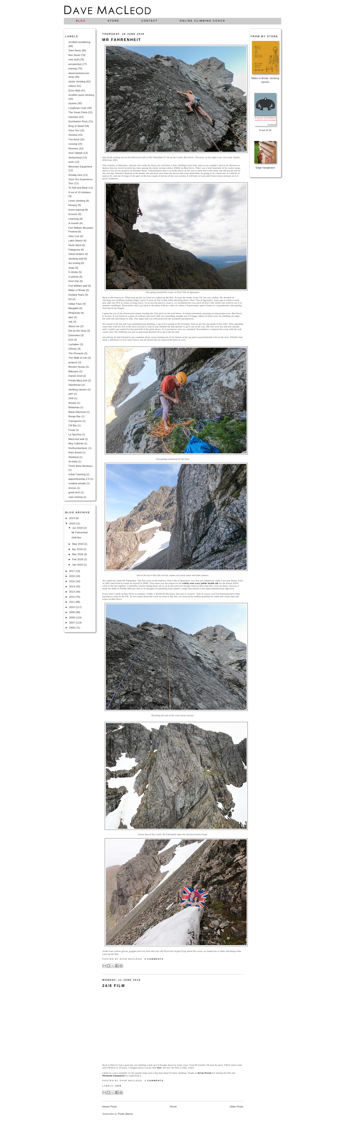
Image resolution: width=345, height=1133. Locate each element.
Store (113, 20)
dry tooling (74, 262)
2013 (72, 591)
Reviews (73, 148)
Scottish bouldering (79, 42)
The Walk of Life (77, 357)
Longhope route (77, 107)
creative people (77, 483)
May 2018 (78, 543)
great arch (74, 492)
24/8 (70, 398)
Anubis (72, 402)
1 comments (154, 1080)
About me (73, 326)
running (72, 143)
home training (76, 209)
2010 (72, 607)
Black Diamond (77, 411)
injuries (72, 103)
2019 (72, 518)
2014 (72, 586)
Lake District (75, 240)
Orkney (72, 348)
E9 (70, 299)
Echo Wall (74, 90)
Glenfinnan (74, 384)
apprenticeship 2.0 (79, 478)
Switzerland (75, 157)
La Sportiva (74, 434)
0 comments (154, 959)
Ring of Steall (76, 125)
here (159, 1067)
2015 (72, 581)
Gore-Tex (73, 130)
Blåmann (73, 371)
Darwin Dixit (75, 375)
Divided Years (76, 294)
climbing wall (75, 258)
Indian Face (75, 303)
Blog (81, 20)
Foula (71, 429)
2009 (72, 612)
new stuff (73, 59)
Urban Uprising (77, 474)
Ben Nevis (74, 55)
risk (70, 321)
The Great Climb (77, 112)
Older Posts (236, 1106)
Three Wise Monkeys (80, 465)
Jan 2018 (77, 564)
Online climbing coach (202, 20)
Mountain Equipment (80, 166)
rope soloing (75, 496)
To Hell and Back (78, 187)
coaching (73, 218)
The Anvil (73, 139)
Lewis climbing (76, 200)
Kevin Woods (204, 1073)
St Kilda (72, 461)
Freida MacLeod (77, 380)
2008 (72, 617)
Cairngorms (75, 420)
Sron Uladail (75, 152)
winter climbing (76, 81)
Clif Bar (72, 425)
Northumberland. (78, 448)
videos (72, 85)
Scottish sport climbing (81, 94)
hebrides (73, 116)
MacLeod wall (76, 439)
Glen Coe (73, 236)
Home (173, 1106)
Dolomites (74, 335)
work (71, 161)
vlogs (71, 267)
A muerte (73, 223)
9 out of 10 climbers (79, 192)
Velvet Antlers (76, 253)
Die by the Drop (77, 330)
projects (72, 362)
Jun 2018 (77, 527)
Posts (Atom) (125, 1113)
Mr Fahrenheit (80, 532)
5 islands (73, 276)
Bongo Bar (74, 416)
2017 (72, 570)
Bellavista (73, 407)
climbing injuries (77, 389)
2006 (72, 627)
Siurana (72, 134)
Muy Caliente (75, 443)
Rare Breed (75, 452)
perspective (75, 64)
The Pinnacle (75, 353)
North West (74, 245)
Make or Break (76, 290)
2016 (72, 576)
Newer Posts (109, 1106)
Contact (149, 20)
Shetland (73, 457)
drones (72, 487)
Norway (72, 205)
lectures (72, 214)
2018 (72, 523)
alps (70, 317)
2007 (72, 622)
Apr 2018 (77, 549)
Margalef (73, 308)
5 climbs (73, 272)
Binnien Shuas (76, 366)
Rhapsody (74, 312)
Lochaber (73, 344)
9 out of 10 (265, 130)
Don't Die (73, 281)
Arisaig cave (75, 174)
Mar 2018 (78, 554)
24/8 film (76, 537)
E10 (70, 339)
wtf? (70, 393)
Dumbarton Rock (78, 121)
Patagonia (74, 249)
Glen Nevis (74, 50)
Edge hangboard (265, 167)
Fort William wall (77, 285)
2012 (72, 596)
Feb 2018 (78, 559)
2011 (72, 601)
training (72, 68)
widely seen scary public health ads (200, 583)
